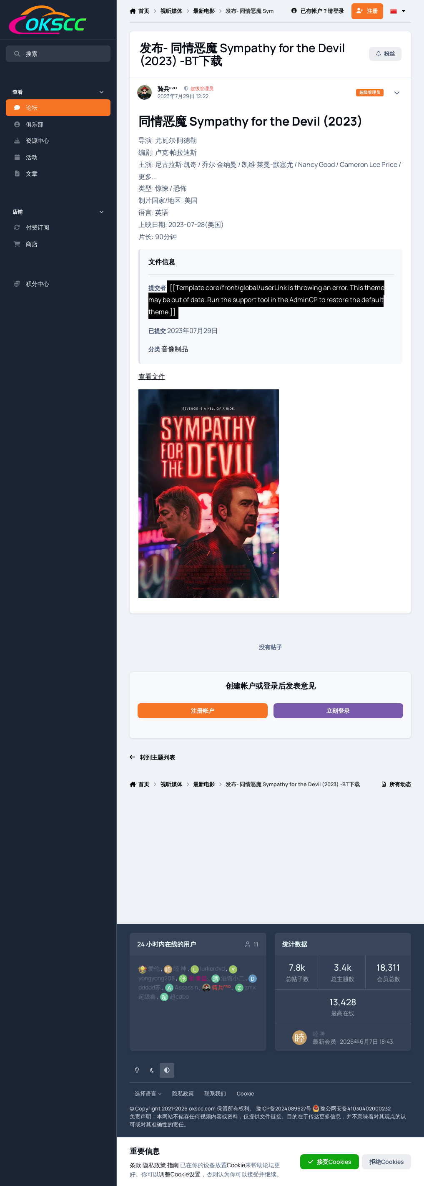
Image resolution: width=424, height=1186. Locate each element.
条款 (135, 1165)
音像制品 (174, 348)
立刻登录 (338, 710)
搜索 (25, 53)
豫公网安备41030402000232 (355, 1108)
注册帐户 (202, 710)
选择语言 (148, 1093)
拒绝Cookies (386, 1162)
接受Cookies (329, 1162)
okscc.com (202, 1108)
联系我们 (215, 1093)
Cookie (245, 1093)
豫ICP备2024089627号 (283, 1108)
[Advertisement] (270, 859)
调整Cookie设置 (180, 1174)
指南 (173, 1165)
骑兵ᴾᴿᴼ (167, 89)
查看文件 (151, 376)
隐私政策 (183, 1093)
